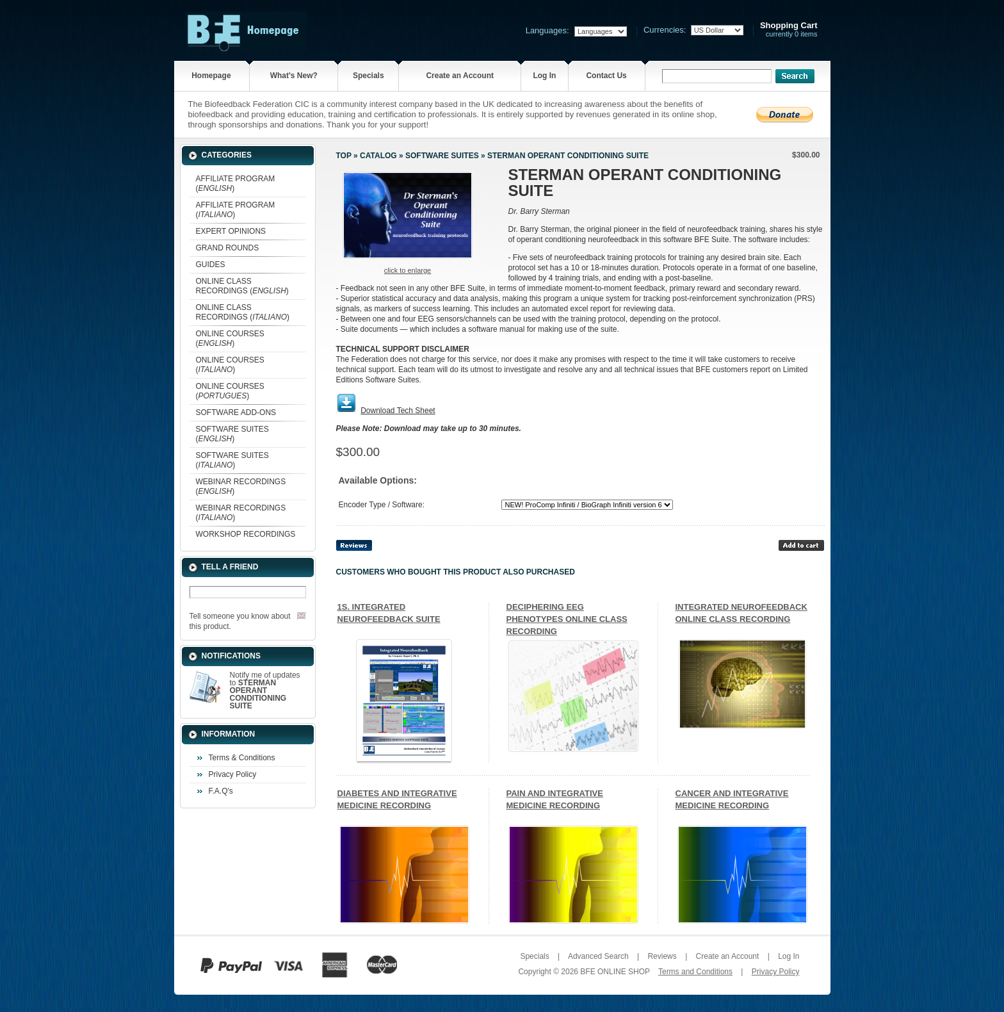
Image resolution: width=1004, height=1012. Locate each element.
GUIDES (210, 264)
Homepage (211, 75)
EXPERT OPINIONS (231, 231)
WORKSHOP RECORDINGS (246, 534)
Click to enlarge (407, 270)
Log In (544, 75)
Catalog (378, 155)
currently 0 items (789, 30)
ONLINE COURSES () (230, 338)
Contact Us (606, 75)
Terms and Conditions (695, 971)
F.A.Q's (221, 791)
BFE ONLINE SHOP (614, 971)
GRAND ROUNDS (227, 247)
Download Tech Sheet (397, 410)
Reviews (661, 956)
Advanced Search (598, 956)
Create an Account (460, 75)
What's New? (294, 75)
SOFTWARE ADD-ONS (236, 412)
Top (344, 155)
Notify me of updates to (265, 690)
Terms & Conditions (242, 757)
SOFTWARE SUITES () (232, 434)
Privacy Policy (233, 774)
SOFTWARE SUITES (442, 155)
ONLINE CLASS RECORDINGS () (242, 286)
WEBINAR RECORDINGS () (241, 486)
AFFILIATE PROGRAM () (235, 183)
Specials (368, 75)
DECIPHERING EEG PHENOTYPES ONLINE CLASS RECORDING (567, 619)
